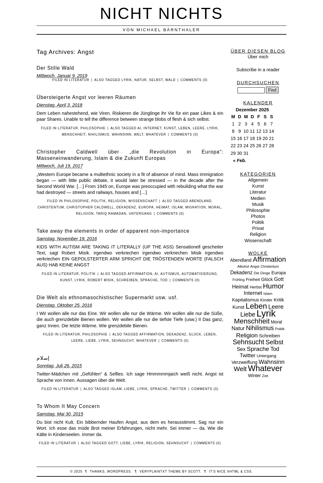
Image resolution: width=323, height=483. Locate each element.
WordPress (119, 471)
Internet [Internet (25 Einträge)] (253, 293)
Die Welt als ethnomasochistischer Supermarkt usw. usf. (107, 297)
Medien (257, 198)
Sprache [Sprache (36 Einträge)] (258, 349)
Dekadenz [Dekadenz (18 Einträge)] (241, 272)
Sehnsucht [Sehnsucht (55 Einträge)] (248, 342)
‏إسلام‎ (43, 358)
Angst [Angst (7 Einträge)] (254, 266)
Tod (164, 280)
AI (139, 128)
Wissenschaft (142, 201)
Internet (153, 128)
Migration (195, 207)
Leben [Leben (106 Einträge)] (256, 306)
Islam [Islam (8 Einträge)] (267, 293)
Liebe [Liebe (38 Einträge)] (247, 314)
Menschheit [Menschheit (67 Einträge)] (252, 321)
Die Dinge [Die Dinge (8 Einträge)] (262, 273)
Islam (177, 207)
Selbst (156, 80)
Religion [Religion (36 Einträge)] (247, 335)
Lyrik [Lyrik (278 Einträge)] (266, 313)
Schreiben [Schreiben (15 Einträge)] (269, 335)
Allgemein (258, 180)
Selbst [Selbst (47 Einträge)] (275, 342)
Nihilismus (98, 134)
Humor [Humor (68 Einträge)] (273, 286)
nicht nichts (161, 13)
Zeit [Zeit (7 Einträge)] (265, 376)
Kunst (170, 128)
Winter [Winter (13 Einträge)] (254, 375)
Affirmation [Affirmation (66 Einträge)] (269, 259)
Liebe (91, 340)
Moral (214, 207)
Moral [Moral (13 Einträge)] (276, 321)
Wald (170, 80)
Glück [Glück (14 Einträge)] (267, 279)
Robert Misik (100, 280)
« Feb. (239, 160)
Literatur (79, 80)
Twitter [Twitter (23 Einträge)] (247, 355)
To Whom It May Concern (68, 406)
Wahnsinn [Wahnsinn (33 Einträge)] (272, 361)
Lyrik (126, 80)
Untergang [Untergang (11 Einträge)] (266, 355)
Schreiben (127, 280)
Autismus (170, 274)
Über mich (258, 56)
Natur (140, 80)
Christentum (51, 207)
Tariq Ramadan (111, 213)
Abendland (200, 201)
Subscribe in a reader (258, 69)
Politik (98, 201)
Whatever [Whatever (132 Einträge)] (265, 368)
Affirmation (139, 274)
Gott (113, 443)
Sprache (149, 280)
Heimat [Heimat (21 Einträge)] (240, 286)
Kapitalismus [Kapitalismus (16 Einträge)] (245, 299)
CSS (248, 471)
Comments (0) (194, 80)
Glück (195, 334)
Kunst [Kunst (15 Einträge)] (238, 307)
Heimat (162, 207)
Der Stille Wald (55, 68)
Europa (146, 207)
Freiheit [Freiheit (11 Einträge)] (253, 279)
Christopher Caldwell (90, 207)
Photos (258, 216)
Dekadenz (126, 207)
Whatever (156, 134)
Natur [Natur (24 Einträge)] (238, 328)
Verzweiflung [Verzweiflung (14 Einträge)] (244, 362)
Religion (117, 201)
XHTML (233, 471)
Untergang (140, 213)
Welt (138, 134)
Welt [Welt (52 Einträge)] (240, 368)
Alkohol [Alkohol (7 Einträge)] (243, 266)
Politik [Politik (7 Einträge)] (280, 329)
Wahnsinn (122, 134)
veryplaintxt (153, 471)
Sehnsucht (123, 340)
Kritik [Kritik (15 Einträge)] (279, 299)
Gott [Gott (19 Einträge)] (279, 279)
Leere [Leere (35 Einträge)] (276, 306)
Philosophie (92, 128)
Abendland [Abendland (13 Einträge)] (241, 260)
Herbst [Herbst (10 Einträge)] (256, 287)
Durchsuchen (258, 82)
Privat (258, 228)
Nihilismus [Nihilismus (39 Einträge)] (260, 327)
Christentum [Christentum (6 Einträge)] (270, 266)
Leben (184, 128)
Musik (258, 204)
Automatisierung (199, 274)
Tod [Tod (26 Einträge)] (274, 349)
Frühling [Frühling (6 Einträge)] (238, 280)
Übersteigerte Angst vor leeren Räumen (86, 97)
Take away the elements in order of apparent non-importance (113, 231)
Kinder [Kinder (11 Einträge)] (266, 300)
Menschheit (74, 134)
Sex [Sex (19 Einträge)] (241, 349)
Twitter (178, 389)
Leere (199, 128)
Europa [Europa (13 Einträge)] (278, 272)
